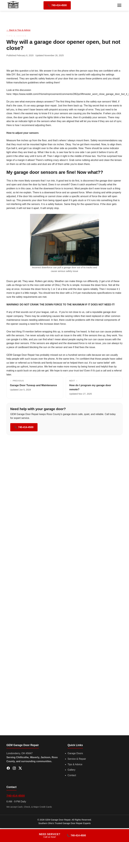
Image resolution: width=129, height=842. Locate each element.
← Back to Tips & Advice (18, 30)
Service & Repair (77, 759)
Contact (72, 775)
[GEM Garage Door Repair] (13, 8)
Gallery (71, 769)
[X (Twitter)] (20, 768)
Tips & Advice (75, 764)
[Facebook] (8, 768)
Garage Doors (75, 753)
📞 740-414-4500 (57, 5)
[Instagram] (14, 768)
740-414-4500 (15, 795)
